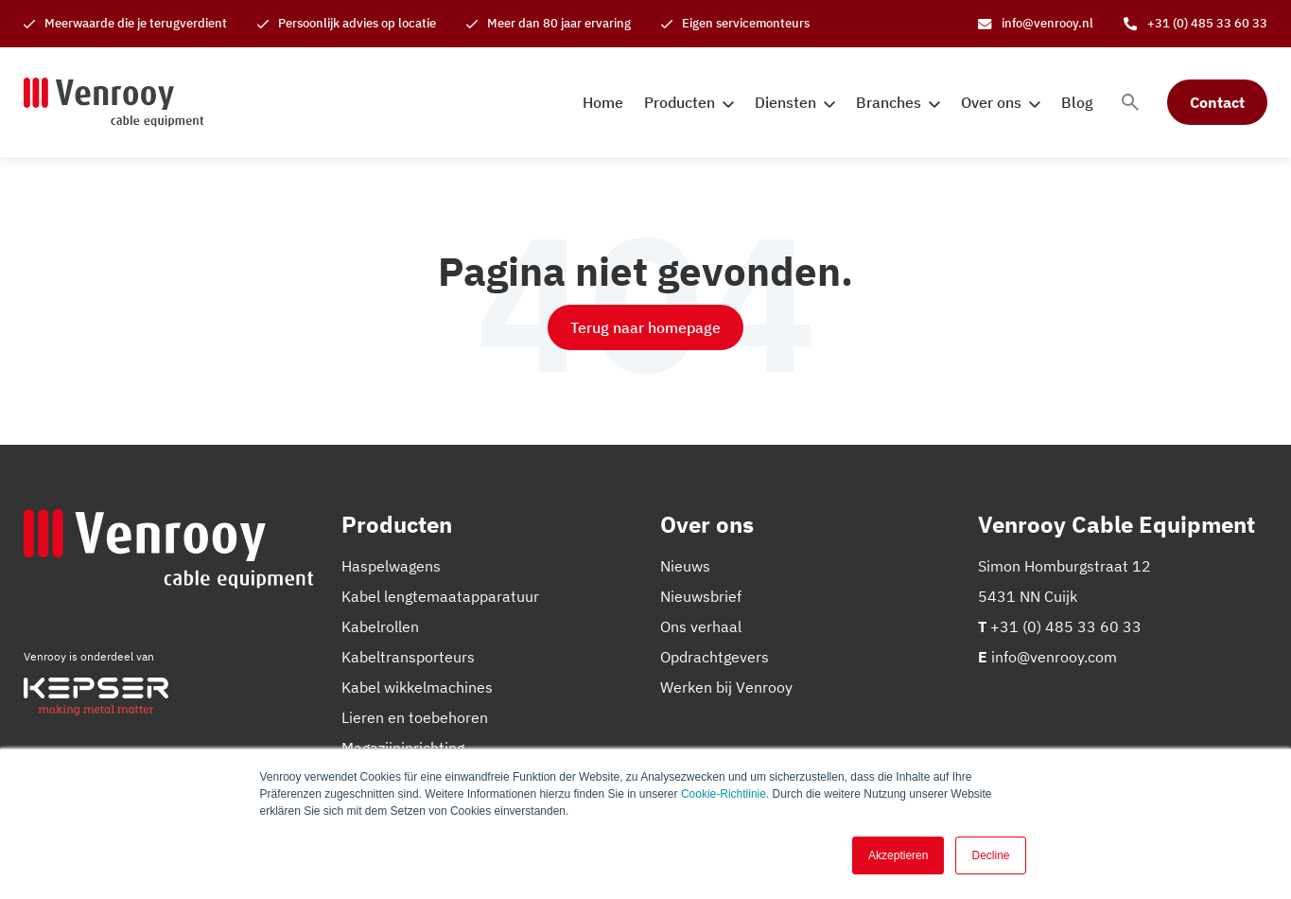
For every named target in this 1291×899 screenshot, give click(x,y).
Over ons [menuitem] (991, 102)
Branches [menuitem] (888, 102)
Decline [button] (990, 855)
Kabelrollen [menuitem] (380, 626)
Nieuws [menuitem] (685, 565)
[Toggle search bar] (1130, 102)
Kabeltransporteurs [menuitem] (408, 656)
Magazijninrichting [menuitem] (402, 747)
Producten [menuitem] (679, 102)
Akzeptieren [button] (898, 855)
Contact (1217, 102)
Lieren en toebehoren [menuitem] (414, 717)
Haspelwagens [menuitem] (391, 565)
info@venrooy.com (1054, 656)
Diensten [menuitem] (785, 102)
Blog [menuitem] (1077, 102)
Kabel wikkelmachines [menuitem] (417, 687)
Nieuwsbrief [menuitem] (700, 596)
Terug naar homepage (645, 327)
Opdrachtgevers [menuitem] (714, 656)
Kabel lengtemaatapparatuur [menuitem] (440, 596)
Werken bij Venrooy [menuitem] (726, 687)
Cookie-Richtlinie (723, 794)
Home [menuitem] (603, 102)
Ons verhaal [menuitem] (700, 626)
